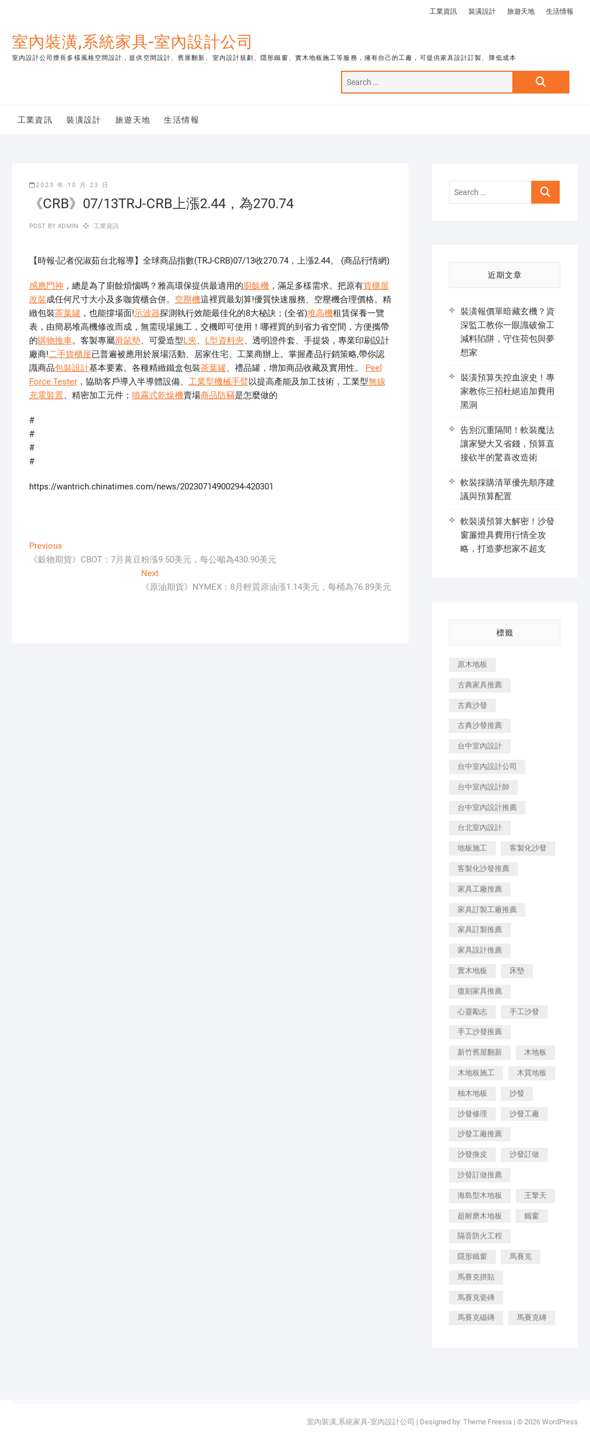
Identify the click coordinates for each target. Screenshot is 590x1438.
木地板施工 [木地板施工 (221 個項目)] (476, 1072)
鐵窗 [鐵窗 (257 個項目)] (531, 1216)
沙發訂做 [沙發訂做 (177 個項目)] (524, 1154)
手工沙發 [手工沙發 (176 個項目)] (524, 1011)
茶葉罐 (68, 313)
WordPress (560, 1421)
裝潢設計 (482, 11)
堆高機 (320, 313)
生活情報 (559, 11)
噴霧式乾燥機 (157, 395)
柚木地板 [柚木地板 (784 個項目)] (472, 1093)
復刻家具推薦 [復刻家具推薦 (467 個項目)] (479, 991)
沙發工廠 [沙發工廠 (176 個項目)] (524, 1113)
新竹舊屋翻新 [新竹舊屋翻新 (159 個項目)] (479, 1052)
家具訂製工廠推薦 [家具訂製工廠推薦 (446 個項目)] (487, 909)
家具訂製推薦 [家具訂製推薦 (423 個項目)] (479, 929)
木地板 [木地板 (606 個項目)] (535, 1052)
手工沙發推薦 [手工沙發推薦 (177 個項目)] (479, 1031)
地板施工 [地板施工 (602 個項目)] (472, 848)
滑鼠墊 (128, 340)
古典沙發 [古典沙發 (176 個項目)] (472, 705)
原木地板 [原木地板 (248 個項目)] (472, 664)
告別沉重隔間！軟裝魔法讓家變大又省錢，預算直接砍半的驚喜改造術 (507, 444)
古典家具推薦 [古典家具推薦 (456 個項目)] (479, 684)
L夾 (189, 340)
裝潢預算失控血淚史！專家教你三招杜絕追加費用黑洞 (507, 391)
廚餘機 (256, 286)
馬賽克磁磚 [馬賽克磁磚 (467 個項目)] (476, 1317)
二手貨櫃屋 (70, 354)
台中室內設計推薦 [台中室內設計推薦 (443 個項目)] (487, 807)
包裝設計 (72, 368)
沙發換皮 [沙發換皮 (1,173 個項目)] (472, 1154)
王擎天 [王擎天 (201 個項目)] (535, 1195)
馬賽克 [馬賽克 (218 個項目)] (520, 1256)
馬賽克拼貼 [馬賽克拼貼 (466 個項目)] (476, 1277)
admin (67, 226)
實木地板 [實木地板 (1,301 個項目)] (472, 970)
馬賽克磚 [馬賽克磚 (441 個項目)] (532, 1317)
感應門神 (46, 286)
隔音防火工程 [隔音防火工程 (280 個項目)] (479, 1236)
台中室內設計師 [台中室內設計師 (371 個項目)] (483, 787)
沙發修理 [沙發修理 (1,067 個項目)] (472, 1113)
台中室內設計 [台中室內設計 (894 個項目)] (479, 746)
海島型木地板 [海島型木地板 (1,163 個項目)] (479, 1195)
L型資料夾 (224, 340)
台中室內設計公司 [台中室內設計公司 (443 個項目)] (487, 766)
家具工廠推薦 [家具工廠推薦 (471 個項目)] (479, 889)
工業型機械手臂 (218, 381)
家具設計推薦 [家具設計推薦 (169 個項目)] (479, 950)
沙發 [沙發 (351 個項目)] (516, 1093)
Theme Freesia (487, 1421)
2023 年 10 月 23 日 (69, 185)
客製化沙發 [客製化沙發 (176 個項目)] (528, 848)
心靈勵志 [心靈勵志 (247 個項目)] (472, 1011)
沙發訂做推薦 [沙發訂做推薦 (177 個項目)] (479, 1174)
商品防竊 (217, 395)
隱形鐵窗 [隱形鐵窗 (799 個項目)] (472, 1256)
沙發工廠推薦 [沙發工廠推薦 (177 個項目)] (479, 1133)
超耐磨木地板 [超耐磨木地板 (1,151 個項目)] (479, 1216)
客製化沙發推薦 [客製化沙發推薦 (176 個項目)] (483, 868)
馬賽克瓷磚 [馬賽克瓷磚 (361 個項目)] (476, 1297)
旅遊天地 (521, 11)
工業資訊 (443, 11)
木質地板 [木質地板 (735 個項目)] (532, 1072)
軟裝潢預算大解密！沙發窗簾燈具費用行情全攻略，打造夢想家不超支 (507, 535)
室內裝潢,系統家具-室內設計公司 (133, 42)
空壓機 (187, 299)
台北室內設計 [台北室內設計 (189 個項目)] (479, 827)
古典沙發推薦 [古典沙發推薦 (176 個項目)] (479, 725)
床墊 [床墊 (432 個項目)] (516, 970)
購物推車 (55, 340)
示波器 (147, 313)
